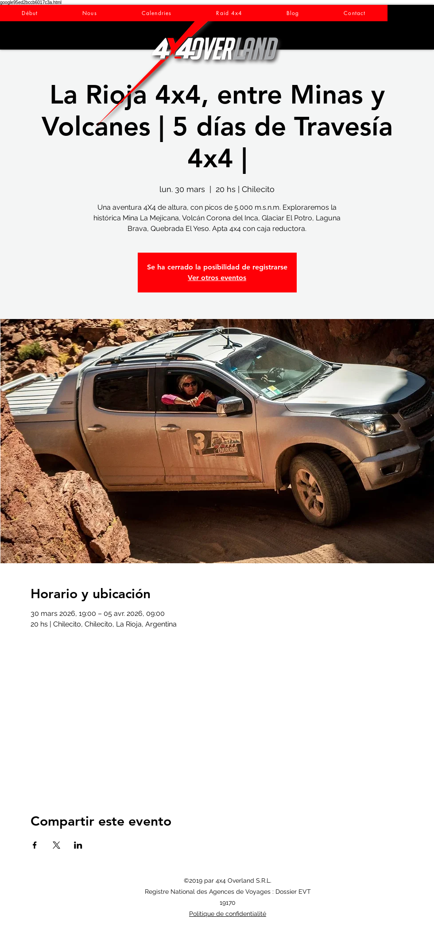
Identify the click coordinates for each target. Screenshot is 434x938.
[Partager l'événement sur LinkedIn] (78, 845)
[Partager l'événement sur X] (56, 845)
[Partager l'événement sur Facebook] (35, 845)
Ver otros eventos (217, 277)
